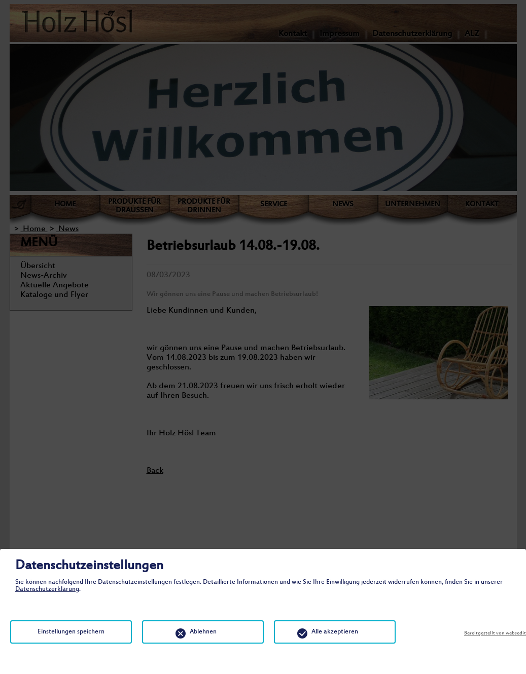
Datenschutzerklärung (47, 589)
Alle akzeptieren (334, 631)
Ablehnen (203, 631)
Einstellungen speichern (71, 631)
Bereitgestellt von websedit (495, 633)
